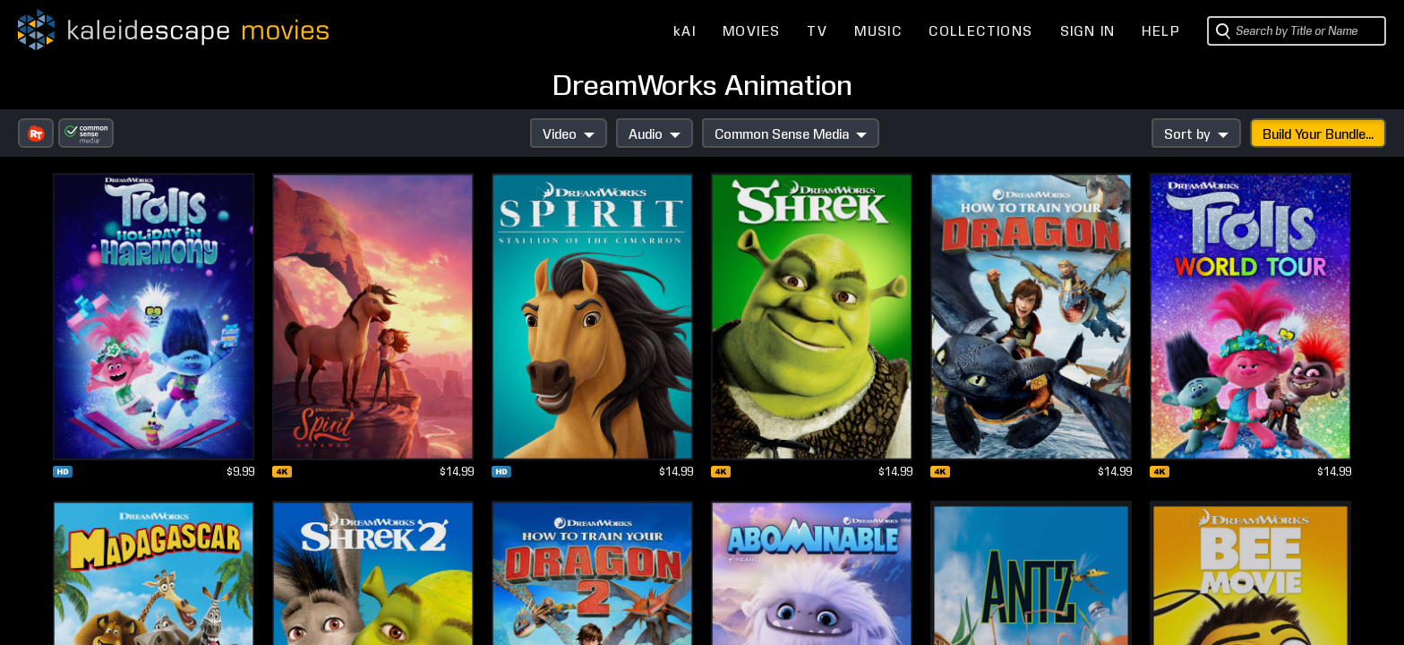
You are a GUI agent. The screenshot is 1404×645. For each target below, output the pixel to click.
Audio (655, 134)
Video (569, 134)
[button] (36, 133)
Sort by (1196, 134)
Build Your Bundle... (1318, 134)
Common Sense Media (791, 134)
